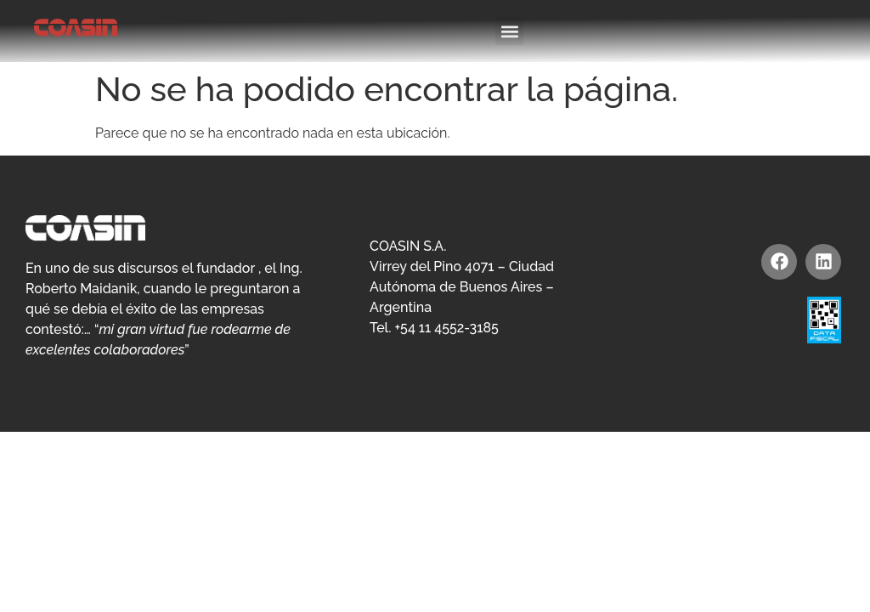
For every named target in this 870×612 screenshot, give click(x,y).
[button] (509, 31)
